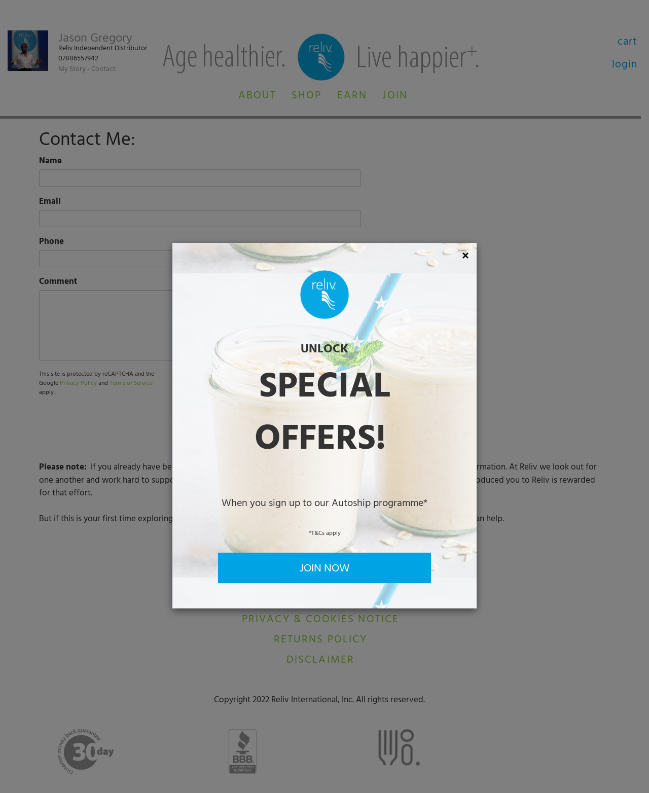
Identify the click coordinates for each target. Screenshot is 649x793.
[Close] (465, 255)
